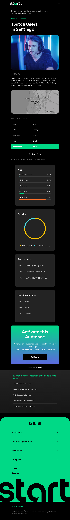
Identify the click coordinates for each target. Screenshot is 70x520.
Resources (17, 451)
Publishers (17, 432)
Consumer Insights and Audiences (32, 11)
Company (16, 460)
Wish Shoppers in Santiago (22, 395)
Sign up (16, 473)
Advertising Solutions (22, 441)
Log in (15, 468)
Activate (35, 357)
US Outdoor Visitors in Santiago (24, 406)
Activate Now (35, 154)
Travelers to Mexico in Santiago (24, 401)
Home (13, 11)
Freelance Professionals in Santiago (25, 389)
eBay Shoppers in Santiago (22, 384)
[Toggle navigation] (58, 3)
